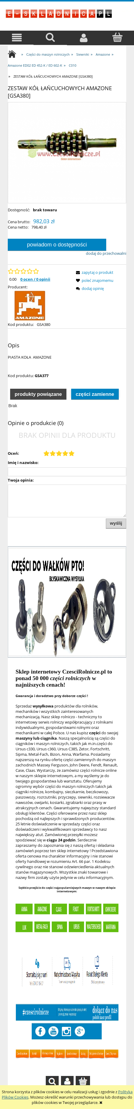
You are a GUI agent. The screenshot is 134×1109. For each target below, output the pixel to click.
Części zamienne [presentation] (95, 394)
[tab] (38, 394)
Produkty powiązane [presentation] (38, 394)
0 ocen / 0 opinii (35, 279)
